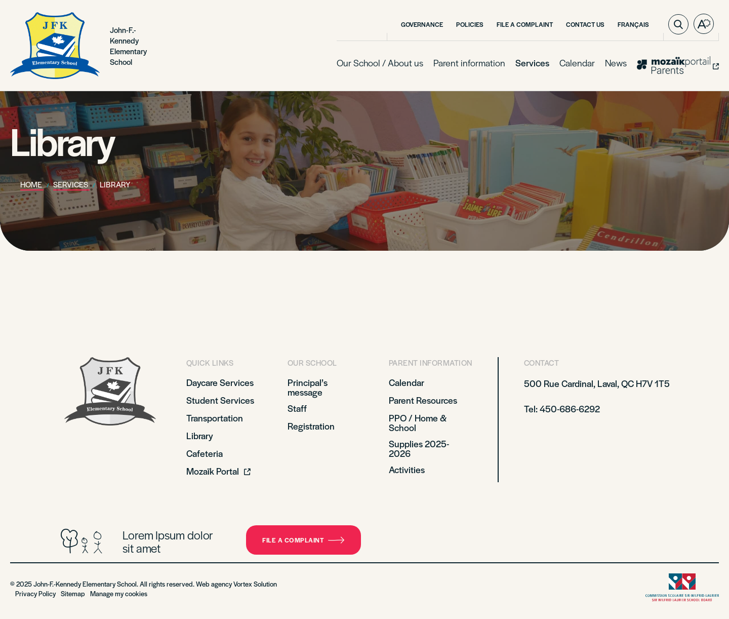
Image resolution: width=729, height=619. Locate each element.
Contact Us (585, 24)
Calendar (577, 62)
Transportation (214, 417)
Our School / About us (380, 62)
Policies (469, 24)
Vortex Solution (255, 584)
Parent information (469, 62)
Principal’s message (308, 387)
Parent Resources (423, 400)
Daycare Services (220, 382)
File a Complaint (525, 24)
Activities (407, 469)
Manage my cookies (118, 593)
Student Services (220, 400)
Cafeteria (204, 453)
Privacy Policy (35, 593)
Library (199, 435)
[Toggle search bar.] (678, 24)
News (616, 62)
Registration (311, 426)
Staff (297, 408)
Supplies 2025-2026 (419, 448)
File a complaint (303, 540)
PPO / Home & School (418, 422)
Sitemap (73, 593)
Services (532, 62)
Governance (422, 24)
